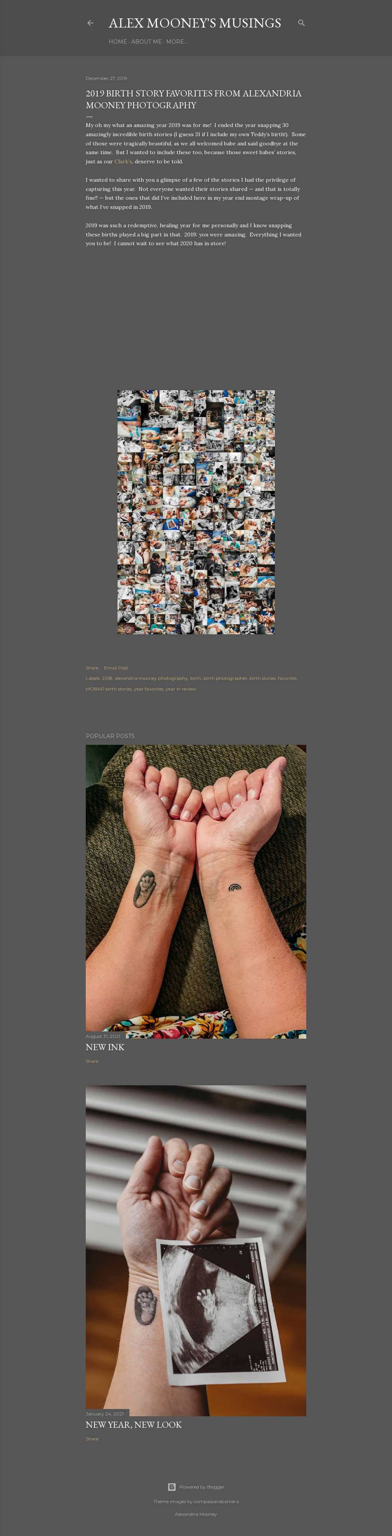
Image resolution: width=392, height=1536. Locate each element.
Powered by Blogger (196, 1487)
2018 (107, 678)
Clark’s (123, 161)
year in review (181, 689)
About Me (146, 41)
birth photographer (225, 678)
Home (118, 41)
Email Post (116, 668)
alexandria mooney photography (151, 678)
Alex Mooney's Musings (195, 23)
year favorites (148, 689)
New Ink (105, 1047)
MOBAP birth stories (109, 689)
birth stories (263, 678)
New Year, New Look (134, 1424)
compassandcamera (216, 1501)
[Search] (301, 21)
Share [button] (92, 668)
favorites (287, 678)
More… (177, 41)
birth (195, 678)
